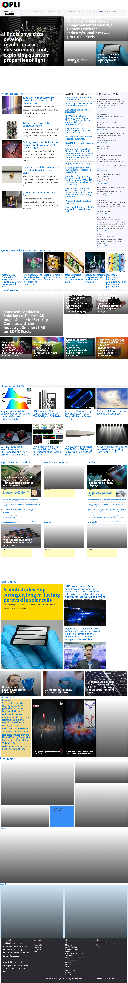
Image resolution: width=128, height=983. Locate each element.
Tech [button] (43, 11)
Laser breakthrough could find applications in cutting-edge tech (79, 209)
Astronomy (62, 11)
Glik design (112, 978)
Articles (68, 962)
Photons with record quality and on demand (78, 98)
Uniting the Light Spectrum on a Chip (78, 202)
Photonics (69, 945)
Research (92, 522)
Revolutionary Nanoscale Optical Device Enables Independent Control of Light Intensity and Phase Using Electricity (79, 192)
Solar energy (51, 11)
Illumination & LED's (13, 386)
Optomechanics (71, 960)
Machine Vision (71, 947)
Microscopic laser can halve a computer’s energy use (79, 104)
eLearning (113, 11)
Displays (92, 462)
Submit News (38, 949)
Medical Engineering (56, 462)
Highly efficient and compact (79, 163)
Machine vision (10, 290)
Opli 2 (36, 951)
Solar (67, 968)
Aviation (49, 522)
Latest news (6, 700)
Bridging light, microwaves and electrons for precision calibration (78, 170)
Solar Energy (8, 581)
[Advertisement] (54, 78)
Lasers (67, 951)
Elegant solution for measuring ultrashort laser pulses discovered (78, 130)
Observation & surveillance (75, 958)
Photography (71, 11)
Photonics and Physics (14, 93)
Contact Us (38, 945)
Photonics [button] (13, 11)
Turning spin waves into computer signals (36, 124)
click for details (102, 108)
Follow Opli (20, 14)
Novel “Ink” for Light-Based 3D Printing (79, 144)
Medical (36, 11)
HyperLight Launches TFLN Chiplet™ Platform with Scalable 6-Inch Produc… (16, 493)
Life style (3, 884)
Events (98, 947)
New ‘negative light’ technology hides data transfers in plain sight (41, 170)
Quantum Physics (26, 11)
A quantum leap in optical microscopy (77, 111)
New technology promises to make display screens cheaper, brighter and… (100, 493)
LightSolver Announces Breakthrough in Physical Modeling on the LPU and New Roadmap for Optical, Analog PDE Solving (79, 180)
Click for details (102, 183)
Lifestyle (88, 11)
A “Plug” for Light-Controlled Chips (39, 194)
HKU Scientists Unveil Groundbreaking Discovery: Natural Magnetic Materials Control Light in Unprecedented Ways (78, 120)
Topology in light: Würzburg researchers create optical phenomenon (38, 100)
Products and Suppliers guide (107, 943)
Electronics (8, 522)
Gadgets (81, 11)
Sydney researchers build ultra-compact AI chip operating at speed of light (40, 145)
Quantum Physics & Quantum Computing (26, 250)
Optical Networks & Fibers (16, 462)
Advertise (37, 947)
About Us (37, 943)
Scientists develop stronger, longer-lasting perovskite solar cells (32, 595)
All (66, 943)
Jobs (106, 11)
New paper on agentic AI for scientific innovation (78, 138)
